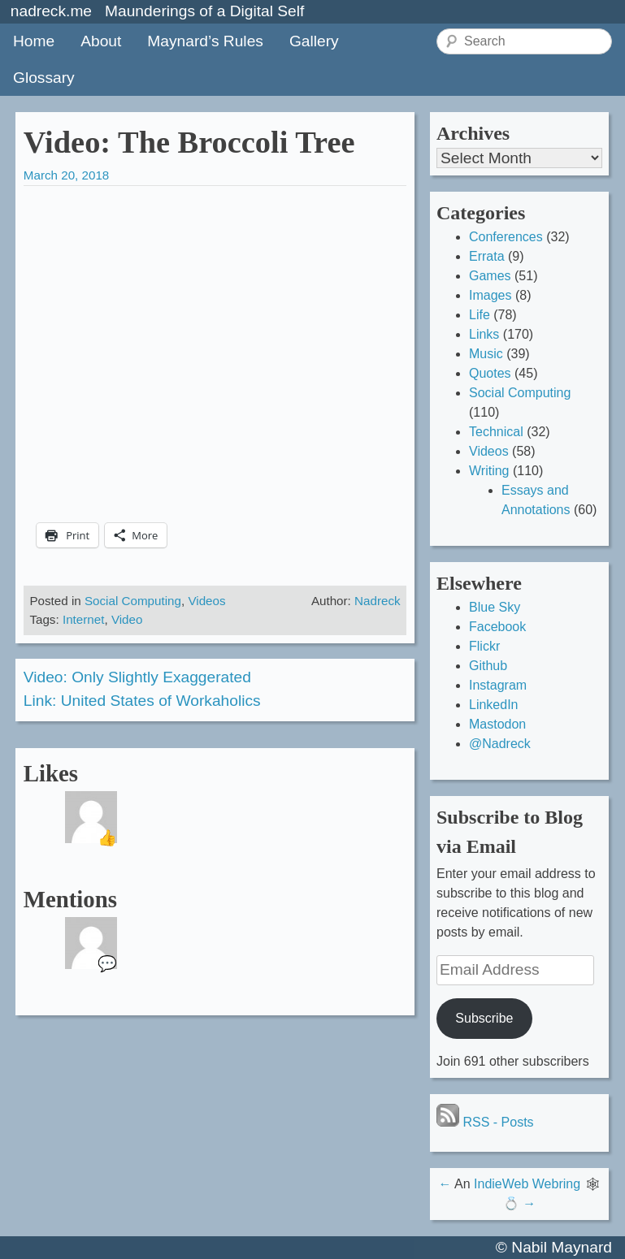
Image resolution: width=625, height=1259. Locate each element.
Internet (84, 619)
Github (488, 666)
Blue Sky (494, 607)
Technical (496, 432)
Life (479, 315)
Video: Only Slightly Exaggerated (137, 677)
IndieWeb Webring (527, 1184)
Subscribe (484, 1018)
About (100, 41)
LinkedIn (494, 705)
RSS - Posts (485, 1122)
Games (490, 276)
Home (33, 41)
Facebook (497, 627)
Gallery (314, 41)
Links (484, 334)
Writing (489, 471)
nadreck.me (51, 10)
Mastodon (497, 724)
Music (486, 354)
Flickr (484, 646)
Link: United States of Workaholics (142, 700)
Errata (487, 256)
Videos (206, 601)
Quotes (490, 373)
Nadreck (377, 601)
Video (127, 619)
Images (490, 295)
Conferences (506, 237)
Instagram (498, 685)
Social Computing (133, 601)
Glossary (44, 77)
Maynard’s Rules (205, 41)
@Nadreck (500, 744)
